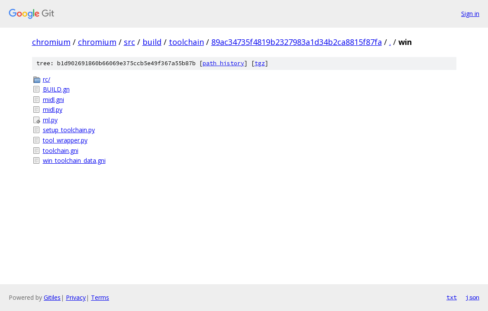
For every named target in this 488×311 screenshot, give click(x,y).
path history (223, 63)
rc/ (46, 79)
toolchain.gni (60, 150)
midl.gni (53, 99)
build (152, 42)
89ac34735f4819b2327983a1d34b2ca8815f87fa (296, 42)
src (129, 42)
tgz (260, 63)
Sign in (470, 14)
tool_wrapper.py (65, 140)
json (472, 297)
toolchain (186, 42)
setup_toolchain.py (69, 130)
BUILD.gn (56, 89)
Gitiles (52, 297)
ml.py (50, 120)
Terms (100, 297)
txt (451, 297)
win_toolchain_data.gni (74, 160)
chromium (51, 42)
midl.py (52, 109)
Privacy (76, 297)
